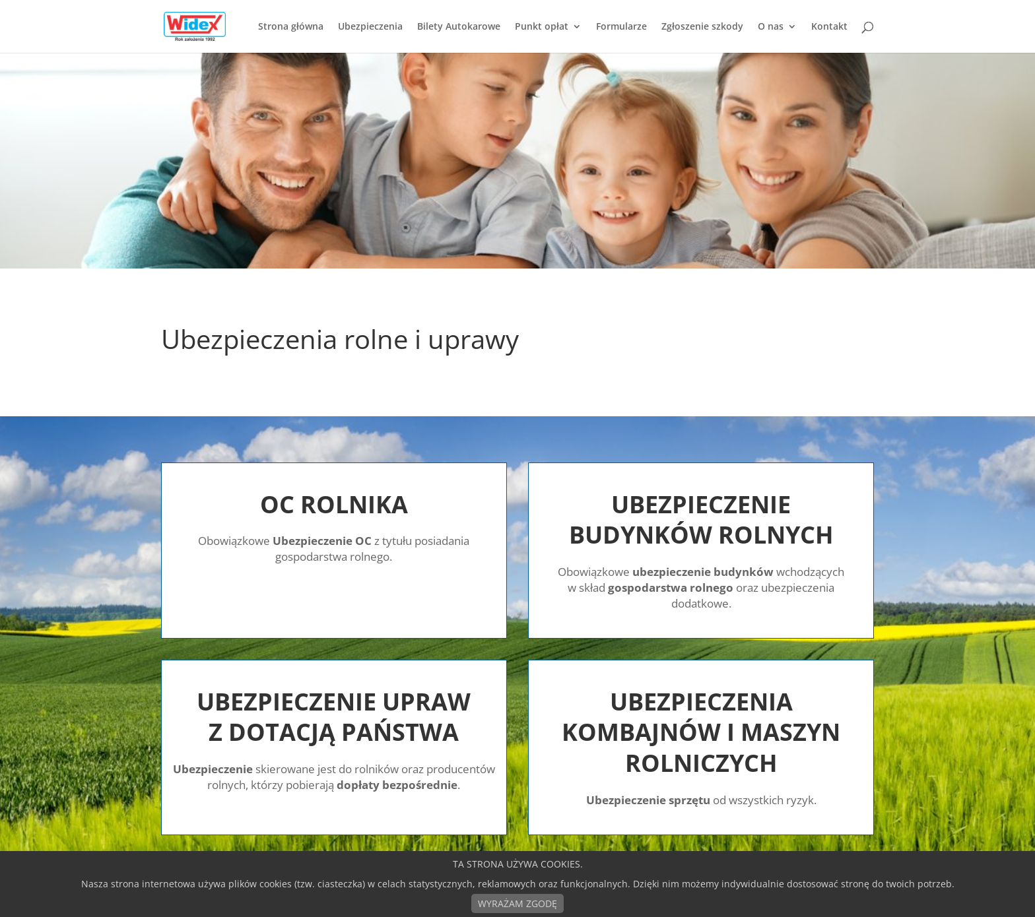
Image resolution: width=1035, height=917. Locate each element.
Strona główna (290, 27)
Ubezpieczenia (370, 27)
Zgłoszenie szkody (702, 27)
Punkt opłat (541, 27)
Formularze (621, 27)
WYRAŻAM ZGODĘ (517, 903)
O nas (771, 27)
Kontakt (829, 27)
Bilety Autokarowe (458, 27)
